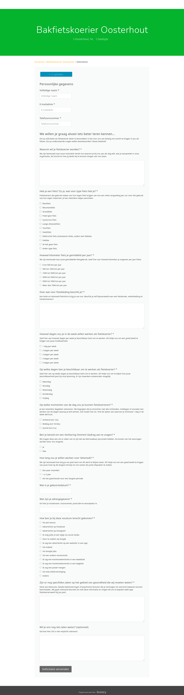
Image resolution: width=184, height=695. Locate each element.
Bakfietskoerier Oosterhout (60, 61)
